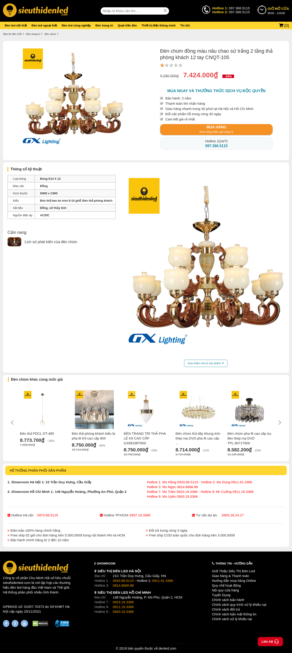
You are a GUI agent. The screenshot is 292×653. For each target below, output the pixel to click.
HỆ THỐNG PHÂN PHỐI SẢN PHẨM (38, 470)
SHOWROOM (106, 563)
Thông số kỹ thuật (26, 169)
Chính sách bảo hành (228, 600)
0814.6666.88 (123, 585)
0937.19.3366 (140, 515)
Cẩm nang (17, 232)
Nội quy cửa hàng (225, 590)
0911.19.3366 (123, 607)
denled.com (167, 648)
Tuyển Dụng (221, 595)
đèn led (15, 587)
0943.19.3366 (123, 612)
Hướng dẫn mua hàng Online (234, 581)
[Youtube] (24, 623)
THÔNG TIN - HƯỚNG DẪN (234, 563)
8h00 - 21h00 (278, 10)
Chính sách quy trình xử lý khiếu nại (239, 604)
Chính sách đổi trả (226, 609)
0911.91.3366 (162, 581)
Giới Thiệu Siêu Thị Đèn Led (233, 571)
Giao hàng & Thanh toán (230, 576)
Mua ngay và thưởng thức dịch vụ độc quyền (216, 91)
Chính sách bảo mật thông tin (234, 614)
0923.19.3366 (123, 602)
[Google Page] (15, 623)
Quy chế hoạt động (226, 585)
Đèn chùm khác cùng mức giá (37, 379)
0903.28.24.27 (233, 515)
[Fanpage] (6, 623)
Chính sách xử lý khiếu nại (232, 619)
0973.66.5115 (47, 515)
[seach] (166, 10)
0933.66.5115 (123, 581)
